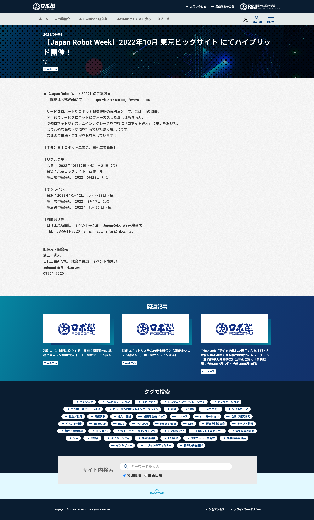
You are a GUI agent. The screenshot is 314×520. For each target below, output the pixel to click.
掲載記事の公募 (224, 6)
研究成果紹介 (176, 431)
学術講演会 (148, 438)
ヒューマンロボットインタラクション (136, 409)
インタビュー (124, 445)
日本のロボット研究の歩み (132, 19)
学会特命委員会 (236, 438)
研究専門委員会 (215, 423)
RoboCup (100, 423)
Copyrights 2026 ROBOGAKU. (82, 509)
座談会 (95, 438)
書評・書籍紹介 (73, 431)
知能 (191, 409)
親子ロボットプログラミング (137, 431)
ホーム (43, 19)
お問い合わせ (198, 6)
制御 (173, 409)
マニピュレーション (117, 402)
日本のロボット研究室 (91, 19)
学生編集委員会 (244, 431)
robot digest (168, 423)
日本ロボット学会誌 (202, 438)
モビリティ (148, 402)
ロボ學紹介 (62, 19)
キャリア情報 (245, 423)
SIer (75, 438)
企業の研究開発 (240, 416)
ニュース (51, 69)
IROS (121, 423)
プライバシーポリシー (247, 509)
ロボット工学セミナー (209, 431)
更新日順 (153, 475)
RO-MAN (142, 423)
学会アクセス (217, 509)
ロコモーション (209, 416)
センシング (86, 402)
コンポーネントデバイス (85, 409)
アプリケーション (228, 402)
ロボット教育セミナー (158, 445)
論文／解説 (124, 416)
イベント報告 (73, 423)
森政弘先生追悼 (193, 445)
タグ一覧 (163, 19)
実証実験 (100, 416)
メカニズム (213, 409)
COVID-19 (102, 431)
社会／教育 (75, 416)
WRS (191, 423)
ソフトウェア (240, 409)
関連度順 (132, 475)
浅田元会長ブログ (154, 416)
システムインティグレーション (186, 402)
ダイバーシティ (120, 438)
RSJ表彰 (173, 438)
